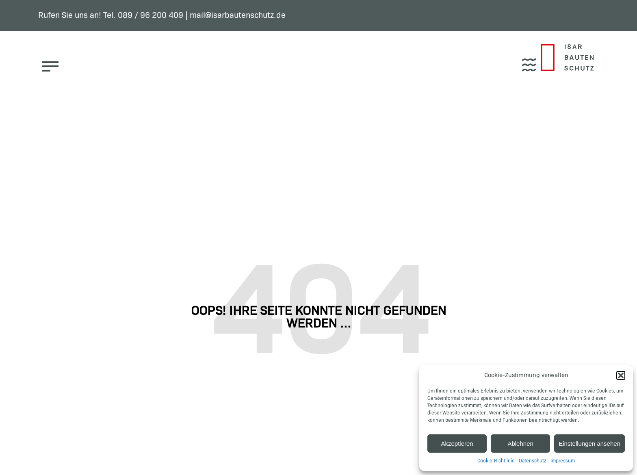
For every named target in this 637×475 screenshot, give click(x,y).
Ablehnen (520, 443)
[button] (621, 375)
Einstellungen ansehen (589, 443)
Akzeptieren (457, 443)
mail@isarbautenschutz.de (238, 15)
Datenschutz (532, 461)
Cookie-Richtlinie (496, 461)
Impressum (562, 461)
